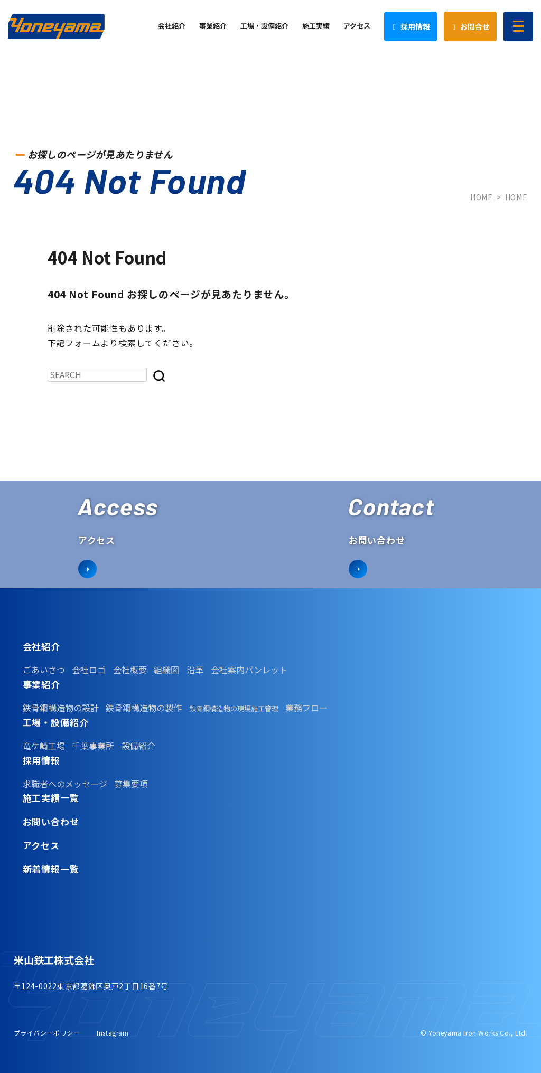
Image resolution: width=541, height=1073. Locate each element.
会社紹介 (41, 646)
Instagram (112, 1032)
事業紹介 (41, 684)
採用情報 (41, 760)
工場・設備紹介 (56, 722)
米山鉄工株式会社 (54, 960)
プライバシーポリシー (47, 1032)
